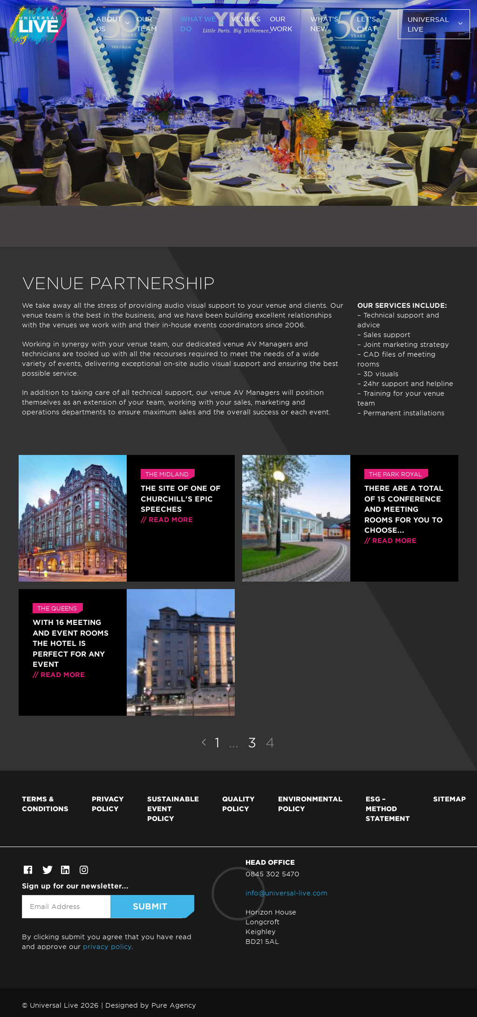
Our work (281, 23)
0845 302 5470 (272, 874)
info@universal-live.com (286, 893)
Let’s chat (366, 23)
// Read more (167, 519)
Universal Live (428, 24)
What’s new (324, 23)
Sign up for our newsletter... (75, 885)
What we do (198, 23)
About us (109, 23)
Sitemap (449, 798)
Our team (146, 23)
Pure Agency (173, 1005)
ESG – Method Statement (388, 808)
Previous (203, 742)
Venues (245, 18)
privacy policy (107, 946)
